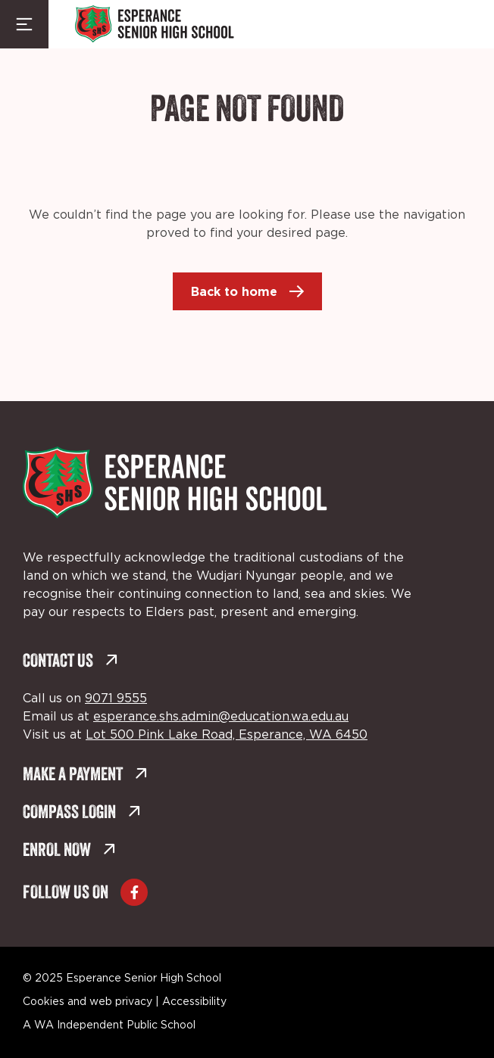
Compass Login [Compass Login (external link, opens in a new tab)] (82, 813)
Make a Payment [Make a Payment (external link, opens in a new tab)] (85, 775)
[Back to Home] (154, 24)
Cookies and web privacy (87, 1002)
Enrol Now (69, 851)
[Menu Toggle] (24, 24)
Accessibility (194, 1002)
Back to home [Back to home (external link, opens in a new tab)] (234, 291)
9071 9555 (116, 698)
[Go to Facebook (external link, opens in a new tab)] (134, 892)
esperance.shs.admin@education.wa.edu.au (221, 717)
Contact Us (70, 662)
